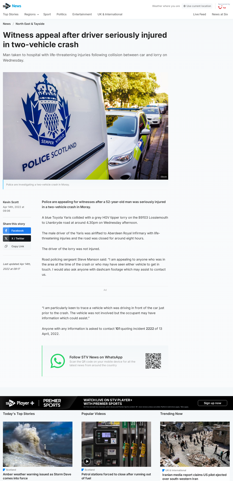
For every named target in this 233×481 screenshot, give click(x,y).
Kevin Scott (11, 202)
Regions (30, 14)
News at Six (220, 14)
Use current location (197, 5)
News (7, 24)
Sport (47, 14)
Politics (62, 14)
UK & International (110, 14)
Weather (157, 5)
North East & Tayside (30, 24)
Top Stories (11, 14)
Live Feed (199, 14)
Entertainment (82, 14)
